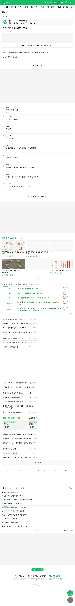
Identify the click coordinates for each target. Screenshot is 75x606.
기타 (31, 284)
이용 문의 (22, 576)
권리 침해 (43, 576)
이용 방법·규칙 (48, 2)
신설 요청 (6, 16)
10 (43, 470)
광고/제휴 (30, 576)
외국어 (16, 23)
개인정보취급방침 (54, 576)
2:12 (70, 488)
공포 (42, 7)
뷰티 (47, 7)
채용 (36, 576)
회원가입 (56, 2)
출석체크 (65, 7)
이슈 (11, 7)
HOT (6, 7)
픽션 (37, 7)
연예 (21, 7)
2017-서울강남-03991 (50, 579)
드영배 (27, 7)
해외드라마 (33, 23)
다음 (55, 470)
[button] (36, 278)
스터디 (53, 7)
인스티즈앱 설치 (37, 569)
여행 (9, 23)
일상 (16, 7)
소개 (16, 576)
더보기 (37, 462)
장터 (32, 7)
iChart (59, 7)
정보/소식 (18, 284)
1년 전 (4, 31)
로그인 (29, 197)
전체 (5, 284)
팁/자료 (25, 284)
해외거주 (24, 23)
